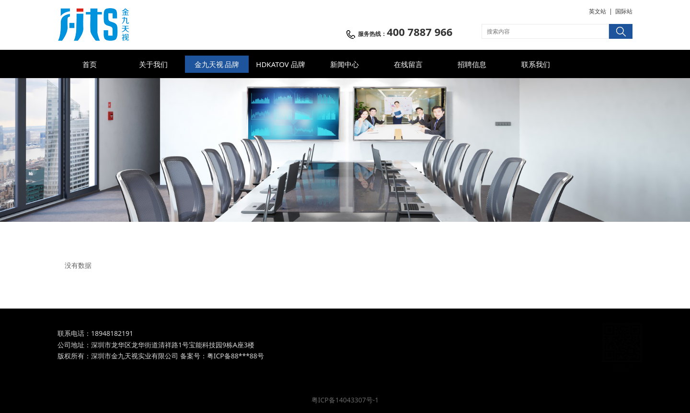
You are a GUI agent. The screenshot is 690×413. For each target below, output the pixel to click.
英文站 (597, 11)
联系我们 (535, 64)
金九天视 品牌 (217, 64)
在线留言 (408, 64)
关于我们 (153, 64)
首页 (89, 64)
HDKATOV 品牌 (280, 64)
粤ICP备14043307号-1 (345, 399)
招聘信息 (472, 64)
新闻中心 (344, 64)
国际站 (623, 11)
